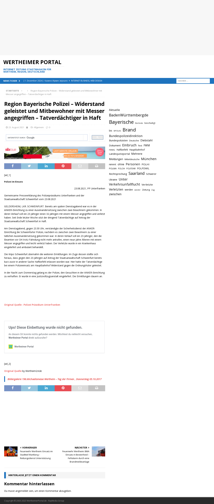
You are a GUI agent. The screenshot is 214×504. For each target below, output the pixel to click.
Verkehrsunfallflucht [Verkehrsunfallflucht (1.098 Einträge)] (124, 184)
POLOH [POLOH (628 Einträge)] (121, 168)
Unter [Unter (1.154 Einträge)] (123, 179)
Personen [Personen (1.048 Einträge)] (133, 164)
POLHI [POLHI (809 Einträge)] (145, 164)
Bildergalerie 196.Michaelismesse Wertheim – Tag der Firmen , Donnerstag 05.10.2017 (54, 379)
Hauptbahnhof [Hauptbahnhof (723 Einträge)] (137, 149)
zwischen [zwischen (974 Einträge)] (115, 194)
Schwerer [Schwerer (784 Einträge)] (151, 173)
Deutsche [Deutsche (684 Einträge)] (134, 140)
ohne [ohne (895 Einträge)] (121, 164)
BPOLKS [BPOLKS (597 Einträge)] (117, 130)
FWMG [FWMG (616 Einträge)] (112, 150)
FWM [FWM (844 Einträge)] (147, 145)
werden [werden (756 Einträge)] (129, 189)
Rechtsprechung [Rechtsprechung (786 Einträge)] (118, 173)
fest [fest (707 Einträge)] (140, 145)
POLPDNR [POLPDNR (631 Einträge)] (131, 168)
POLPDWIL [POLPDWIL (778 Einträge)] (143, 168)
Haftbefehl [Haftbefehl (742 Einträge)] (122, 149)
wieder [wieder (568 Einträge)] (137, 190)
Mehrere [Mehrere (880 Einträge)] (136, 154)
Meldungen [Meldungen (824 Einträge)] (116, 159)
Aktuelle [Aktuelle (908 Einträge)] (114, 110)
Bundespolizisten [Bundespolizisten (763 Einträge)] (118, 140)
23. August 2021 (16, 127)
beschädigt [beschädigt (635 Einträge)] (149, 123)
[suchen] (45, 137)
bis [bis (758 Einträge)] (110, 130)
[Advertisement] (100, 27)
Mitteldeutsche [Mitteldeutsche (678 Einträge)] (132, 159)
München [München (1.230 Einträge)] (148, 158)
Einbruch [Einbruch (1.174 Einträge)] (129, 145)
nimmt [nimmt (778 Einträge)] (112, 164)
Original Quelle (13, 371)
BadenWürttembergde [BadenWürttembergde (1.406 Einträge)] (128, 115)
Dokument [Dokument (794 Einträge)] (115, 145)
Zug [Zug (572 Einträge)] (152, 190)
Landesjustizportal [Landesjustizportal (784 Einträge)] (119, 153)
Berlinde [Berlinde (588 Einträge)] (139, 123)
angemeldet (21, 490)
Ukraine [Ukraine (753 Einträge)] (113, 179)
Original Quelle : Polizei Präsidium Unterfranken (32, 304)
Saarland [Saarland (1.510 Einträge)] (137, 173)
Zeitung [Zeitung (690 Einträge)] (146, 189)
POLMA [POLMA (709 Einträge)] (113, 168)
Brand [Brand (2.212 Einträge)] (129, 129)
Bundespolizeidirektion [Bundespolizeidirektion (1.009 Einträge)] (125, 136)
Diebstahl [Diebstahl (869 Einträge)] (146, 140)
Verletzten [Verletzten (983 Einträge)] (116, 189)
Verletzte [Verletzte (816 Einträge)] (147, 184)
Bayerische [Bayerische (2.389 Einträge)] (121, 122)
